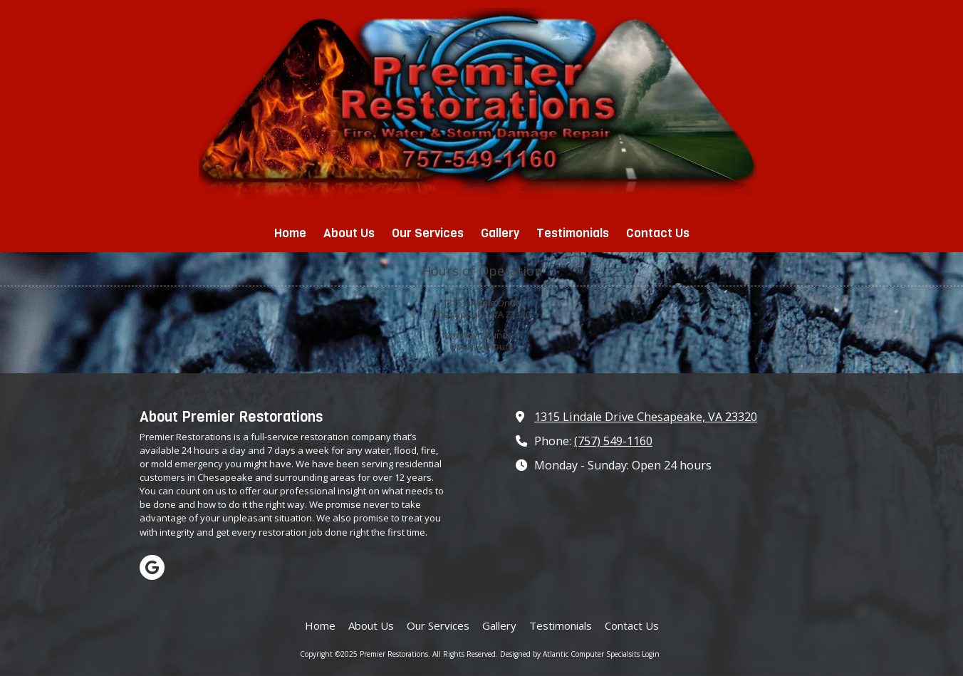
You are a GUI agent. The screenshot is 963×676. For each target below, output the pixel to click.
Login (651, 654)
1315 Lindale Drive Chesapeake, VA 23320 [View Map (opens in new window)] (645, 417)
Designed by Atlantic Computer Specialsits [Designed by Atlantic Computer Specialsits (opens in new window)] (570, 654)
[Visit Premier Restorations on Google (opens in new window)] (152, 567)
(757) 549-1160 (613, 441)
